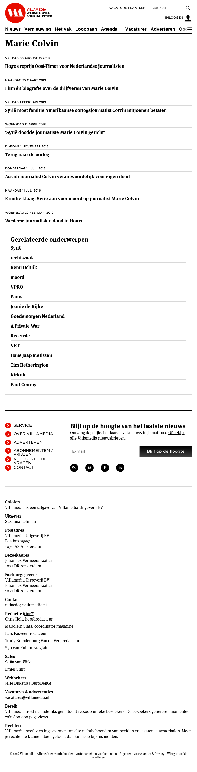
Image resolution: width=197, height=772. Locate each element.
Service (23, 425)
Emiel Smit (15, 669)
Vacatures (136, 29)
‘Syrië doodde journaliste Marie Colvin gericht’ (55, 132)
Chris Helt (14, 619)
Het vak (63, 29)
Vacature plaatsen (127, 8)
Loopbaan (86, 29)
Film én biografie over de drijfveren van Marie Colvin (62, 88)
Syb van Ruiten (18, 648)
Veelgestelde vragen (30, 461)
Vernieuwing (37, 29)
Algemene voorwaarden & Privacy (142, 754)
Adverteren (163, 29)
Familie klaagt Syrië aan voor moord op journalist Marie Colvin (72, 199)
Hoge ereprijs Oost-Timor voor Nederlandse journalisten (64, 66)
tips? (28, 613)
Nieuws (13, 29)
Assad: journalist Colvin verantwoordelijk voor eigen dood (67, 176)
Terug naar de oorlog (27, 154)
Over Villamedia (33, 434)
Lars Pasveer (16, 633)
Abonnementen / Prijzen (33, 452)
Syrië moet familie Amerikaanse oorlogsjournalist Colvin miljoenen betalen (86, 110)
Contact (24, 467)
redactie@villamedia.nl (26, 605)
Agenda (109, 29)
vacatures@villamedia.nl (27, 697)
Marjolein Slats (18, 626)
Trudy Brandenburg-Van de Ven (32, 640)
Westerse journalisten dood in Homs (43, 221)
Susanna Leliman (20, 521)
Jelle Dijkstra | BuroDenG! (28, 683)
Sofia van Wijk (18, 662)
